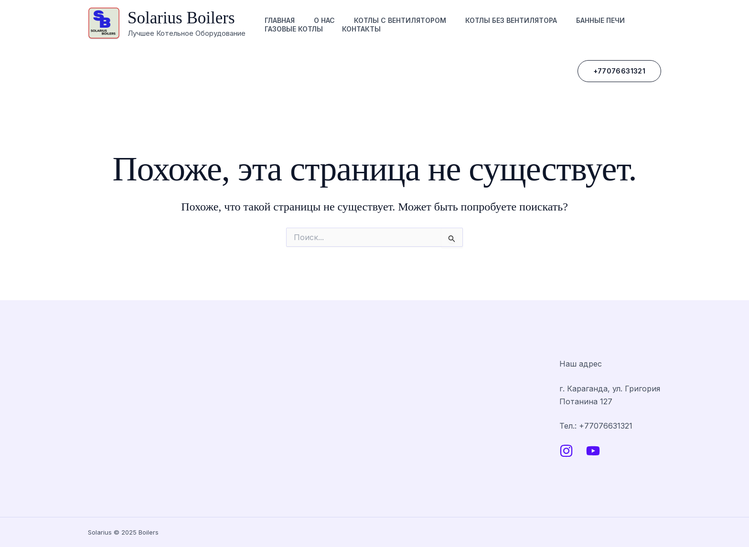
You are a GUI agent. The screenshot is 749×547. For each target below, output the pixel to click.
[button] (619, 71)
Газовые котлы (294, 29)
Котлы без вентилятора (511, 20)
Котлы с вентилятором (400, 20)
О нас (324, 20)
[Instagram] (566, 451)
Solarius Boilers (181, 18)
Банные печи (600, 20)
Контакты (361, 29)
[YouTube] (593, 451)
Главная (280, 20)
